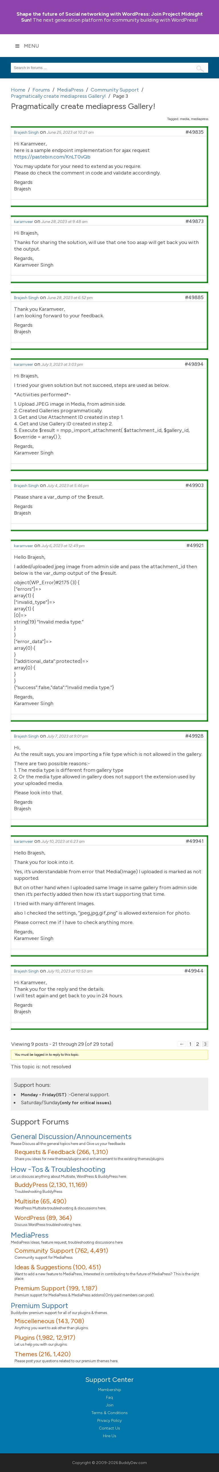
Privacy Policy (109, 1420)
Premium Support (39, 1305)
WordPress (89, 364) (43, 1218)
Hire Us (109, 1436)
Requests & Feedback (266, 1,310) (61, 1152)
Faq (109, 1397)
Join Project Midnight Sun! (110, 17)
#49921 (195, 545)
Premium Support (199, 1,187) (56, 1288)
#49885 (194, 297)
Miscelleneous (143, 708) (49, 1321)
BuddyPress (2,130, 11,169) (51, 1185)
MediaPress (29, 1235)
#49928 (194, 735)
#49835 (195, 132)
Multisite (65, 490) (40, 1201)
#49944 (194, 970)
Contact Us (109, 1428)
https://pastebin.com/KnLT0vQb (52, 157)
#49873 (195, 221)
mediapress (199, 119)
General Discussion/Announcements (71, 1136)
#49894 (194, 364)
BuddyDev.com (133, 1462)
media (184, 119)
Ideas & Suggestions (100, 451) (58, 1267)
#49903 (195, 485)
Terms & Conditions (110, 1412)
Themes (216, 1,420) (43, 1354)
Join (109, 1405)
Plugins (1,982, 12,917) (45, 1337)
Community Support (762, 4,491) (61, 1250)
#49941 (195, 841)
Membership (109, 1389)
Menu (27, 46)
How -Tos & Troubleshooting (58, 1169)
